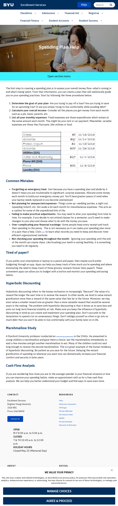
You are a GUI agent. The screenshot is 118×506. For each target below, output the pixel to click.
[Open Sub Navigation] (36, 13)
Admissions (48, 13)
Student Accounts (59, 20)
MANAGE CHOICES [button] (59, 491)
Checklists (26, 13)
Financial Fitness (29, 20)
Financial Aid (72, 13)
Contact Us (18, 419)
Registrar (94, 13)
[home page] (8, 4)
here (43, 231)
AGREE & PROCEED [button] (59, 501)
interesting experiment (68, 336)
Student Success (88, 20)
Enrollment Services (35, 5)
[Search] (104, 4)
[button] (112, 470)
